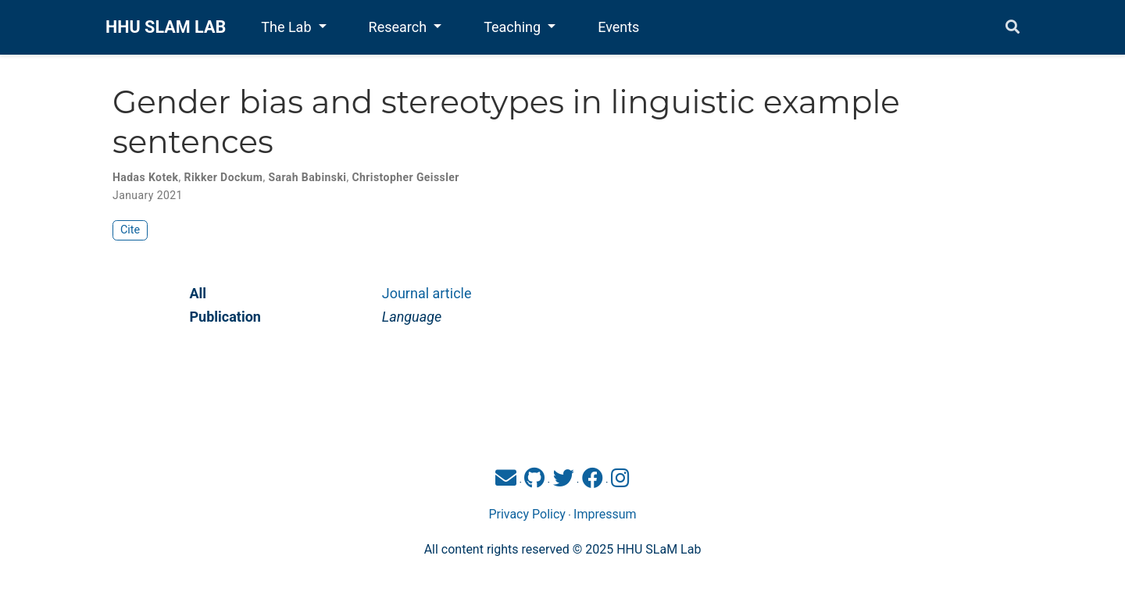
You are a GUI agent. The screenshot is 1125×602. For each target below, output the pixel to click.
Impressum (605, 514)
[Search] (1012, 28)
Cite (130, 230)
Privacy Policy (527, 514)
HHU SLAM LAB (165, 27)
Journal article (427, 293)
